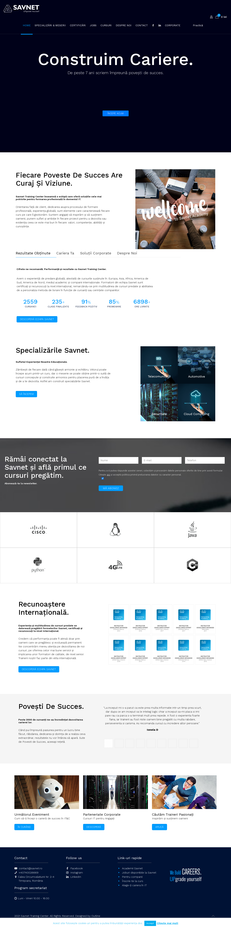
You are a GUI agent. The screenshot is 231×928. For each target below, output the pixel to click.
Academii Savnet (132, 868)
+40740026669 (28, 872)
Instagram (76, 872)
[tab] (36, 253)
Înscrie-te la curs (132, 881)
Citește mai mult (167, 923)
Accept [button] (150, 923)
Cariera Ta (65, 253)
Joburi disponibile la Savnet (139, 872)
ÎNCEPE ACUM (116, 113)
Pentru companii (132, 876)
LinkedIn (75, 876)
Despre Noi (127, 253)
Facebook (76, 868)
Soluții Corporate (95, 253)
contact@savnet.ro (30, 868)
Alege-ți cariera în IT (134, 885)
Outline (95, 916)
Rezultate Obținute (33, 253)
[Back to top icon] (213, 916)
